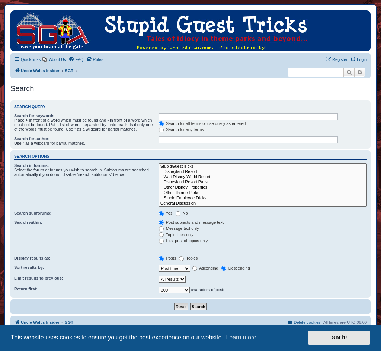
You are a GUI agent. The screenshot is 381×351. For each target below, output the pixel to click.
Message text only (179, 228)
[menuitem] (54, 59)
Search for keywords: (35, 115)
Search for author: (31, 138)
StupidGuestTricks (263, 166)
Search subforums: (32, 213)
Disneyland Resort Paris (263, 182)
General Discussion (263, 203)
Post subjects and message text (191, 222)
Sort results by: (29, 267)
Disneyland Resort (263, 171)
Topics (188, 258)
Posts (167, 258)
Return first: (26, 289)
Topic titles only (176, 234)
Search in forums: (31, 165)
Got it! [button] (339, 338)
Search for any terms (181, 129)
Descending (235, 268)
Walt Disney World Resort (263, 177)
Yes (166, 213)
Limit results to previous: (38, 278)
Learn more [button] (241, 337)
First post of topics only (183, 240)
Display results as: (32, 258)
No (182, 213)
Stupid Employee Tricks (263, 198)
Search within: (28, 222)
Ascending (205, 268)
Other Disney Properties (263, 187)
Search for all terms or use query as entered (202, 123)
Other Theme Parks (263, 193)
